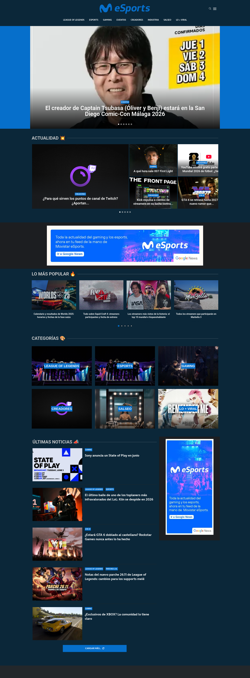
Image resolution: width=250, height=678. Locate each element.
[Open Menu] (214, 8)
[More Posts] (95, 648)
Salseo (167, 19)
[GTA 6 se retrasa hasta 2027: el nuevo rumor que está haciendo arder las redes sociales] (202, 193)
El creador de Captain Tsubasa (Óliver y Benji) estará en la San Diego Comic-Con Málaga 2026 (125, 111)
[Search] (210, 8)
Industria (153, 19)
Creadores (137, 19)
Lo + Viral (181, 19)
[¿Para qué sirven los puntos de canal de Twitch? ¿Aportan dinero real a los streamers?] (80, 176)
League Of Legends (73, 19)
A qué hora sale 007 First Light (153, 171)
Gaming (107, 19)
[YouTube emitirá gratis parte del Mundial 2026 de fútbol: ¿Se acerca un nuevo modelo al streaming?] (202, 160)
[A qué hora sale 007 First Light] (153, 160)
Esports (93, 19)
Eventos (121, 19)
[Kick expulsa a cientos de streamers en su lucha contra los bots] (153, 193)
